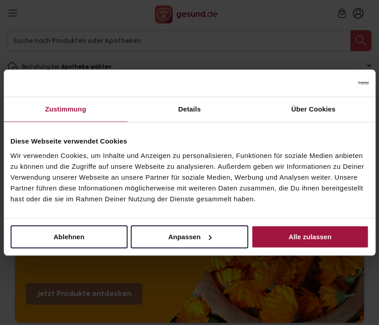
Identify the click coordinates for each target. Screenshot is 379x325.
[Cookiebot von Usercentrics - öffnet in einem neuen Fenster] (329, 83)
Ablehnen (69, 237)
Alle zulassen (310, 237)
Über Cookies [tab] (313, 109)
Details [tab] (189, 109)
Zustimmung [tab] (65, 109)
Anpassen (189, 237)
